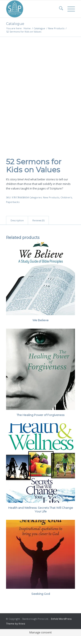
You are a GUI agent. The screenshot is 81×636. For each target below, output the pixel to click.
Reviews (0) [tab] (38, 220)
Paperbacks (12, 202)
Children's (66, 197)
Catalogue (15, 24)
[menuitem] (59, 9)
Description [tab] (17, 220)
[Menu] (69, 9)
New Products (51, 197)
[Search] (59, 9)
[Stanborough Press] (33, 9)
